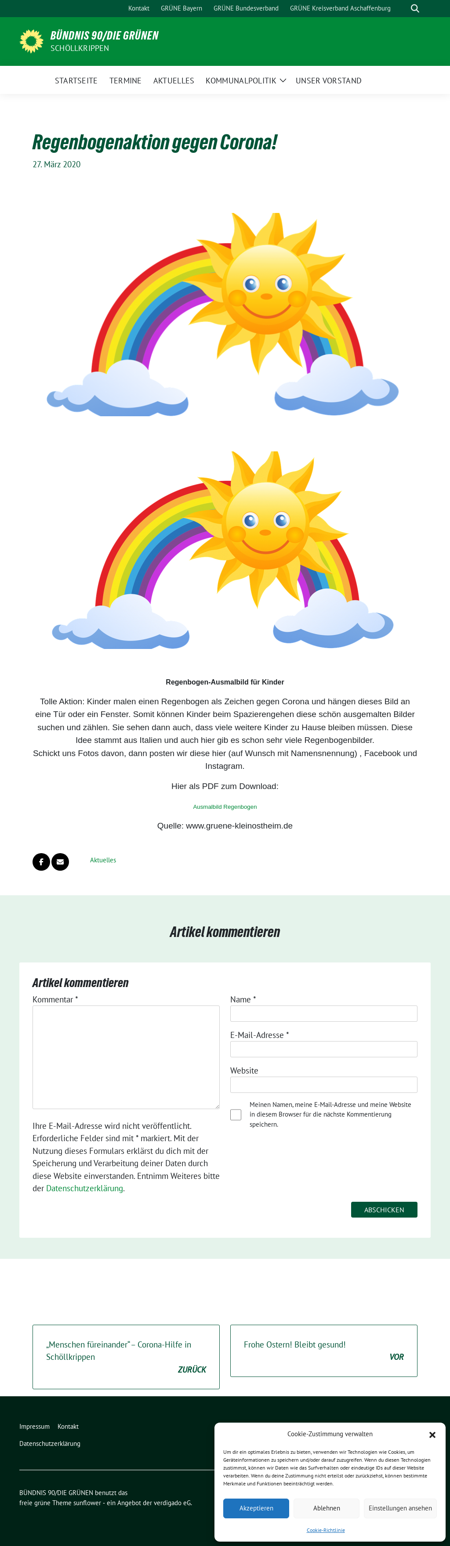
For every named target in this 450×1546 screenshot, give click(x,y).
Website (244, 1070)
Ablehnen (326, 1508)
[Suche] (402, 8)
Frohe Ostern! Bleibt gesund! (324, 1351)
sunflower (87, 1503)
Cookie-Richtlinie (326, 1530)
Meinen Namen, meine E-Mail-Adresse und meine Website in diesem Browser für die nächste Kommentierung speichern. (330, 1114)
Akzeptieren (256, 1508)
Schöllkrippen (80, 48)
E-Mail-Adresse (259, 1035)
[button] (432, 1434)
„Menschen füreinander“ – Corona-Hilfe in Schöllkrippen (126, 1357)
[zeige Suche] (415, 8)
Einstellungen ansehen (400, 1508)
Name (243, 999)
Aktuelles (103, 860)
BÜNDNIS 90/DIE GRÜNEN (105, 35)
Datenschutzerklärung (84, 1188)
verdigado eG (172, 1503)
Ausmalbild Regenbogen (225, 807)
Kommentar (55, 999)
